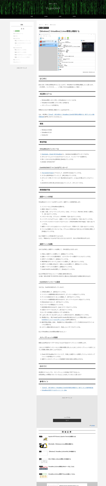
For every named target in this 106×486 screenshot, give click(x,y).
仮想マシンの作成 (21, 49)
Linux (40, 27)
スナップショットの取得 (23, 57)
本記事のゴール (19, 33)
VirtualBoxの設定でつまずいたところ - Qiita (54, 390)
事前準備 (17, 38)
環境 (16, 36)
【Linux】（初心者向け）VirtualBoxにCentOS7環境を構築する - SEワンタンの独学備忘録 (67, 387)
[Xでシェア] (67, 420)
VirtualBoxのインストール (23, 40)
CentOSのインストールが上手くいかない (53, 319)
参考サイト (18, 62)
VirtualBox (45, 27)
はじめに (17, 31)
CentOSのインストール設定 (24, 54)
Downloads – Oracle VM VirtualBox (52, 154)
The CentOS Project (47, 173)
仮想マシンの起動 (21, 52)
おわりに (17, 59)
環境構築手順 (18, 47)
